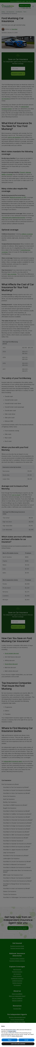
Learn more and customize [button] (18, 1043)
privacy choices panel (17, 1036)
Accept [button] (26, 1040)
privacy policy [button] (12, 1031)
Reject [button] (9, 1040)
